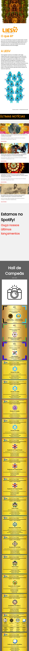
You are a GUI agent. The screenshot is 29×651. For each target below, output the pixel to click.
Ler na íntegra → (4, 141)
